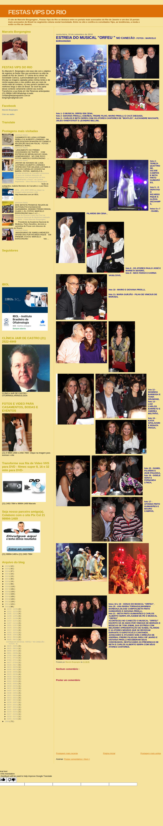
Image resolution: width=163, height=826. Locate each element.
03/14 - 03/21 (12, 698)
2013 (7, 599)
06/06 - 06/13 (12, 669)
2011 (7, 604)
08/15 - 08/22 (12, 648)
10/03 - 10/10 (12, 632)
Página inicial (109, 753)
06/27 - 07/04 (12, 662)
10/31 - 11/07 (12, 625)
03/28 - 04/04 (12, 693)
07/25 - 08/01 (12, 655)
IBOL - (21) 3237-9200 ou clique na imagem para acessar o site (29, 191)
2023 (7, 574)
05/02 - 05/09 (12, 681)
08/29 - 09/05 (12, 646)
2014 (7, 596)
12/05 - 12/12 (12, 614)
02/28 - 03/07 (12, 702)
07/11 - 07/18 (12, 658)
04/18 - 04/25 (12, 686)
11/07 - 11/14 (12, 623)
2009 (7, 721)
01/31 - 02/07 (12, 709)
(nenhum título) (21, 135)
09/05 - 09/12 (12, 639)
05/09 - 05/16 (12, 679)
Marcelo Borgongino (10, 110)
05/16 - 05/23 (12, 677)
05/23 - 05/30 (12, 674)
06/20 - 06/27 (12, 665)
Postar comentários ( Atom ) (77, 759)
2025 (7, 569)
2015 (7, 594)
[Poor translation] (12, 780)
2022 (7, 576)
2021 (7, 579)
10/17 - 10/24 (12, 630)
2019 (7, 584)
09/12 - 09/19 (12, 637)
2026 (7, 566)
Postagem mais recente (67, 753)
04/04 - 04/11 (12, 691)
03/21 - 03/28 (12, 695)
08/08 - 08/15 (12, 651)
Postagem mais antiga (150, 753)
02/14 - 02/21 (12, 705)
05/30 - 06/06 (12, 672)
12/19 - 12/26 (12, 609)
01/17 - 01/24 (12, 714)
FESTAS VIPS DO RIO (37, 12)
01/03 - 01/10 (12, 719)
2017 (7, 589)
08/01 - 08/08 (12, 653)
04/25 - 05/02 (12, 684)
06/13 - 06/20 (12, 667)
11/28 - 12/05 (12, 616)
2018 (7, 586)
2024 (7, 571)
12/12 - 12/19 (12, 611)
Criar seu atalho (8, 114)
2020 (7, 581)
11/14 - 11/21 (12, 621)
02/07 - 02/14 (12, 707)
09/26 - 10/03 (12, 635)
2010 (7, 606)
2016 (7, 591)
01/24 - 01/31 (12, 712)
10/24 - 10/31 (12, 628)
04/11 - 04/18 (12, 688)
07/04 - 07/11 (12, 660)
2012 (7, 601)
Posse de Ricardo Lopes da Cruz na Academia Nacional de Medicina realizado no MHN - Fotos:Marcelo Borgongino (32, 217)
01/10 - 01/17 (12, 716)
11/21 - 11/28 (12, 618)
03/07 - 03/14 (12, 700)
